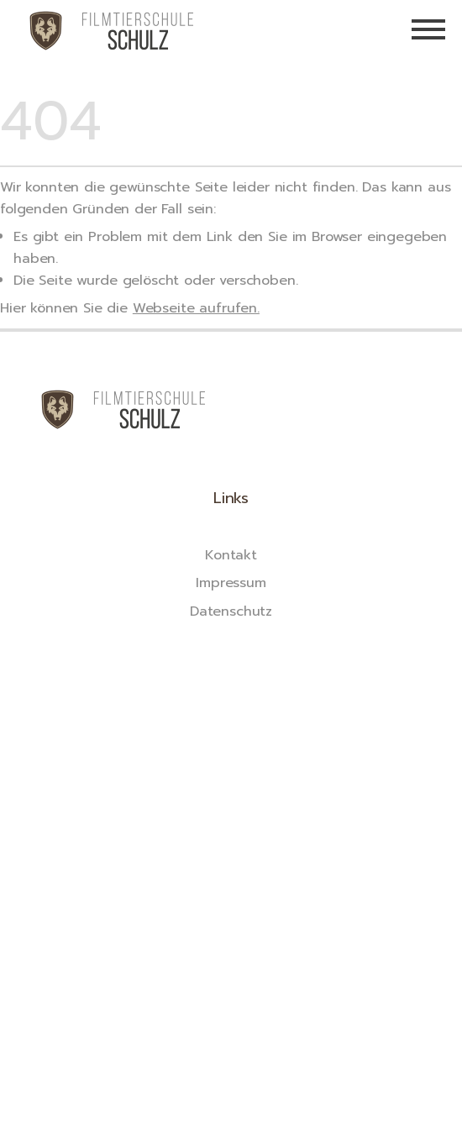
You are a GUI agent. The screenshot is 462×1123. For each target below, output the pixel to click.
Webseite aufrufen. (196, 307)
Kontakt (231, 554)
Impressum (231, 582)
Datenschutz (231, 611)
